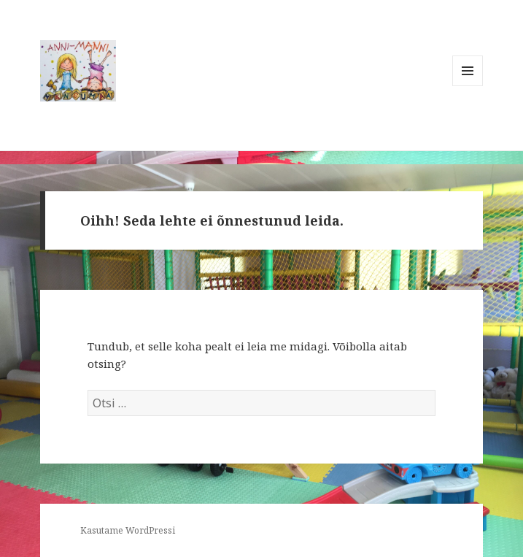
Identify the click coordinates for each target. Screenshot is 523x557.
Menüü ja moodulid (468, 85)
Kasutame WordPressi (127, 530)
